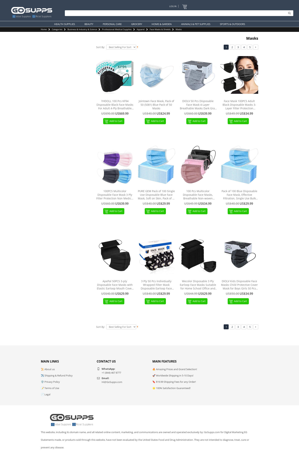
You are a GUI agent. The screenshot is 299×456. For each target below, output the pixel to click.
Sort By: (100, 47)
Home (44, 29)
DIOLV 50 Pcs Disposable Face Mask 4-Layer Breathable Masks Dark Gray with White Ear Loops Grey (198, 104)
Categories (57, 29)
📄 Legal (45, 394)
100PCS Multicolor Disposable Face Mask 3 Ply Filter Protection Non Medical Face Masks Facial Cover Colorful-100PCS (114, 194)
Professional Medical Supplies (117, 29)
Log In (172, 6)
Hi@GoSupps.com (112, 382)
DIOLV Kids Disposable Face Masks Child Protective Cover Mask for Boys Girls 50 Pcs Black (239, 285)
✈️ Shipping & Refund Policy (57, 375)
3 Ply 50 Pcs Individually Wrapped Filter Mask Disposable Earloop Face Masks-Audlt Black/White (156, 285)
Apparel (141, 29)
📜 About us (48, 369)
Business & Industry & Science (82, 29)
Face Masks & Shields (160, 29)
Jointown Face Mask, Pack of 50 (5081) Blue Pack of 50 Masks (156, 104)
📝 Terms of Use (50, 388)
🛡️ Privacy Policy (50, 381)
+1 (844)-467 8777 (111, 372)
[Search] (178, 13)
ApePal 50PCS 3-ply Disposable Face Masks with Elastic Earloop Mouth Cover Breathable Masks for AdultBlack (115, 285)
